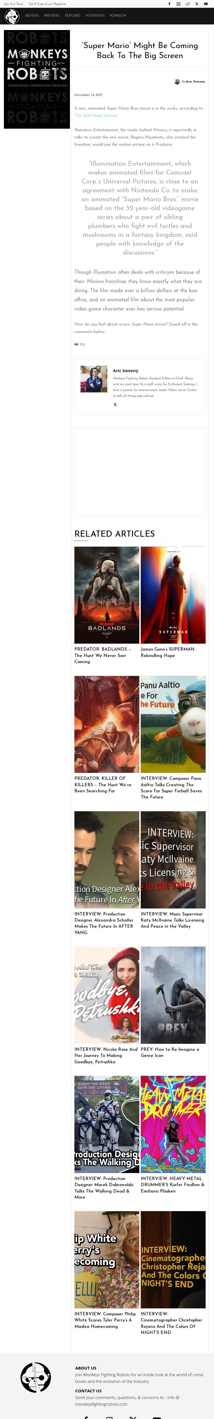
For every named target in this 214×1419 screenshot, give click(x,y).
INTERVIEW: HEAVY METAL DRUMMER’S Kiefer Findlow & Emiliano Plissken (171, 1173)
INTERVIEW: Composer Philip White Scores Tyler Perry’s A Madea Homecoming (103, 1301)
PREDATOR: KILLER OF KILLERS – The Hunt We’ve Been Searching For (106, 777)
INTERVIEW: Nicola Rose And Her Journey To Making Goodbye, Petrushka (106, 1045)
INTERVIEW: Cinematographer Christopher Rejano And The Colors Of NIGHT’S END (171, 1301)
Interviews (95, 16)
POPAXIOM (118, 16)
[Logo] (13, 16)
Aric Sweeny (195, 81)
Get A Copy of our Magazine (47, 4)
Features (73, 16)
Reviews (32, 16)
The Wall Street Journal (95, 116)
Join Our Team (13, 4)
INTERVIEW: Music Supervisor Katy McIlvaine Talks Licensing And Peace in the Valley (170, 911)
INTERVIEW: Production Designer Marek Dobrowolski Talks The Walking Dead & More (105, 1173)
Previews (52, 16)
